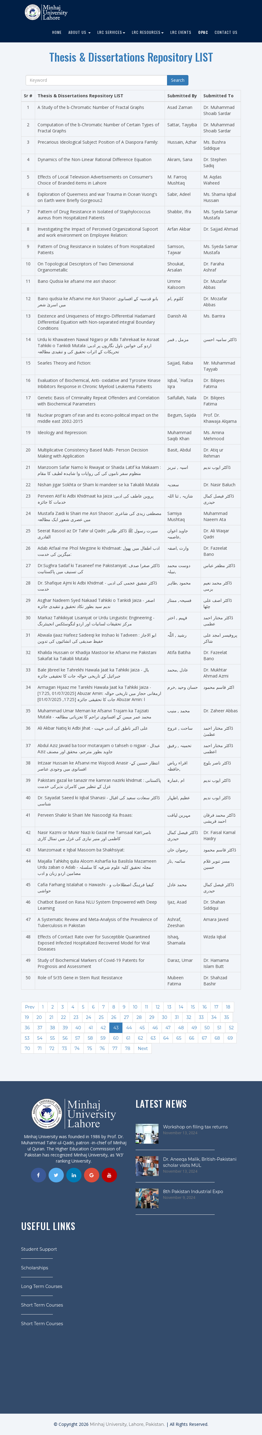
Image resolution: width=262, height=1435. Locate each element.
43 (115, 1027)
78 (127, 1048)
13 (169, 1007)
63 (153, 1038)
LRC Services (111, 32)
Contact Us (226, 32)
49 (194, 1027)
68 (217, 1038)
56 (65, 1038)
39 (65, 1027)
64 (166, 1038)
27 (126, 1017)
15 (193, 1007)
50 (207, 1027)
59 (102, 1038)
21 (51, 1017)
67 (204, 1038)
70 (27, 1048)
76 (102, 1048)
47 (168, 1027)
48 (181, 1027)
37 (39, 1027)
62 (140, 1038)
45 (142, 1027)
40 (78, 1027)
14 (181, 1007)
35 (226, 1017)
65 (178, 1038)
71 (40, 1048)
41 (91, 1027)
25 (101, 1017)
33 (201, 1017)
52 (231, 1027)
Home (57, 32)
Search (177, 80)
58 (90, 1038)
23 (76, 1017)
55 (52, 1038)
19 (27, 1017)
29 (151, 1017)
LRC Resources (148, 32)
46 (155, 1027)
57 (77, 1038)
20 (39, 1017)
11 (146, 1007)
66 (191, 1038)
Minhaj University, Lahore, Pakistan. (127, 1424)
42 (103, 1027)
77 (115, 1048)
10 (135, 1007)
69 (230, 1038)
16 (204, 1007)
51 (219, 1027)
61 (128, 1038)
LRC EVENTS (180, 32)
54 (39, 1038)
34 (214, 1017)
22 (63, 1017)
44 (129, 1027)
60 (115, 1038)
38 (52, 1027)
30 (164, 1017)
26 (113, 1017)
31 (177, 1017)
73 (64, 1048)
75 (89, 1048)
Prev (30, 1007)
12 (158, 1007)
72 (51, 1048)
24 (88, 1017)
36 (27, 1027)
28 (139, 1017)
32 (188, 1017)
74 (77, 1048)
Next (143, 1048)
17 (216, 1007)
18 (228, 1007)
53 (27, 1038)
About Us (79, 32)
